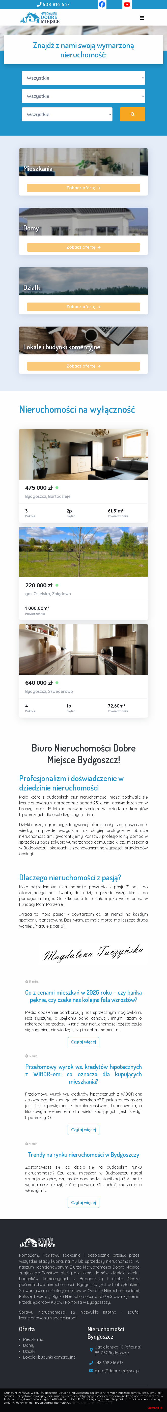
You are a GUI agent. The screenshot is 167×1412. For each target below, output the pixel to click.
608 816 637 (56, 4)
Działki (29, 1351)
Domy (28, 1345)
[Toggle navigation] (142, 18)
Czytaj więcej (83, 1041)
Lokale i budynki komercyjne (49, 1357)
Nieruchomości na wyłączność (77, 409)
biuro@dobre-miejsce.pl (117, 1370)
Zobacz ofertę (83, 187)
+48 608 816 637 (109, 1362)
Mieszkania (33, 1339)
